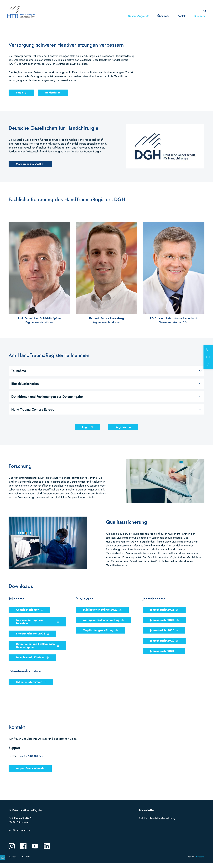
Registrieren (53, 93)
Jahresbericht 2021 (162, 651)
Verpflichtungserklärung (98, 630)
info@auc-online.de (20, 830)
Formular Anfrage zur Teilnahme (29, 621)
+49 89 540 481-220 (30, 756)
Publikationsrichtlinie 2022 (100, 610)
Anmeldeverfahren (27, 610)
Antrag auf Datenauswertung (101, 620)
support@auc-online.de (30, 768)
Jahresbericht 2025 (162, 610)
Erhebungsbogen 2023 (30, 634)
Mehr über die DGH (28, 164)
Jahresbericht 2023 (162, 630)
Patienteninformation (29, 682)
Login (19, 93)
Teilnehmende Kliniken (30, 657)
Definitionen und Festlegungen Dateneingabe (35, 645)
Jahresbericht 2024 (162, 620)
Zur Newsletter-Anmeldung (159, 818)
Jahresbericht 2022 (162, 641)
